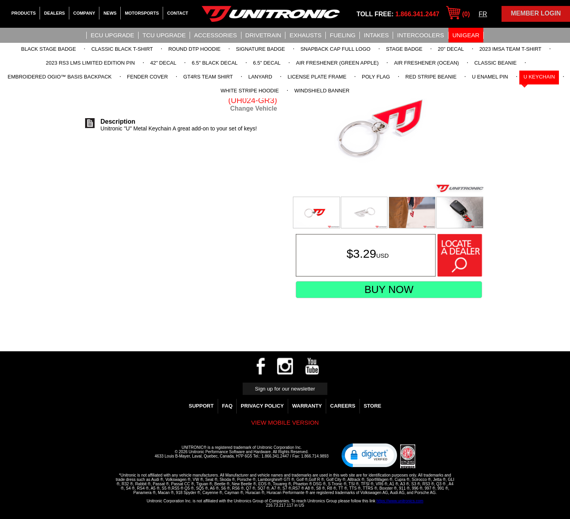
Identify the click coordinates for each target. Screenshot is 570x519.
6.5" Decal (267, 63)
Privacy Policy (262, 406)
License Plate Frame (317, 77)
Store (373, 406)
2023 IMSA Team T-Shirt (510, 49)
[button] (369, 454)
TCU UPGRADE (164, 35)
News (109, 13)
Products (23, 13)
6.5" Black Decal (215, 63)
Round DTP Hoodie (194, 49)
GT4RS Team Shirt (208, 77)
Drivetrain (263, 35)
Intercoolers (420, 35)
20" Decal (451, 49)
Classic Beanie (495, 63)
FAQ (227, 406)
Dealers (54, 13)
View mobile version (285, 422)
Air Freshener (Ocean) (426, 63)
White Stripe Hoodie (249, 91)
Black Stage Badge (48, 49)
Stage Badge (404, 49)
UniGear (465, 35)
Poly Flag (376, 77)
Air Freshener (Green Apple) (337, 63)
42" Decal (163, 63)
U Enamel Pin (490, 77)
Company (84, 13)
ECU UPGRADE (112, 35)
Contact (177, 13)
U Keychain (539, 77)
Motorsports (142, 13)
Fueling (342, 35)
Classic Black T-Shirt (122, 49)
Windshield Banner (321, 91)
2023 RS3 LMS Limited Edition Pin (90, 63)
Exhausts (305, 35)
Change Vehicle (253, 108)
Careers (342, 406)
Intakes (376, 35)
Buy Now (389, 289)
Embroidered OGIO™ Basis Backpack (60, 77)
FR (483, 14)
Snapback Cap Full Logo (335, 49)
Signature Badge (260, 49)
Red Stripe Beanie (430, 77)
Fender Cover (147, 77)
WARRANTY (307, 406)
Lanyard (260, 77)
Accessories (215, 35)
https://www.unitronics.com (399, 501)
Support (201, 406)
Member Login (535, 13)
